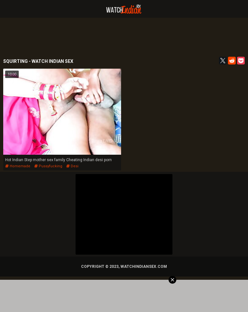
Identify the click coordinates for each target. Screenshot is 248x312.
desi (72, 166)
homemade (17, 166)
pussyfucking (48, 166)
